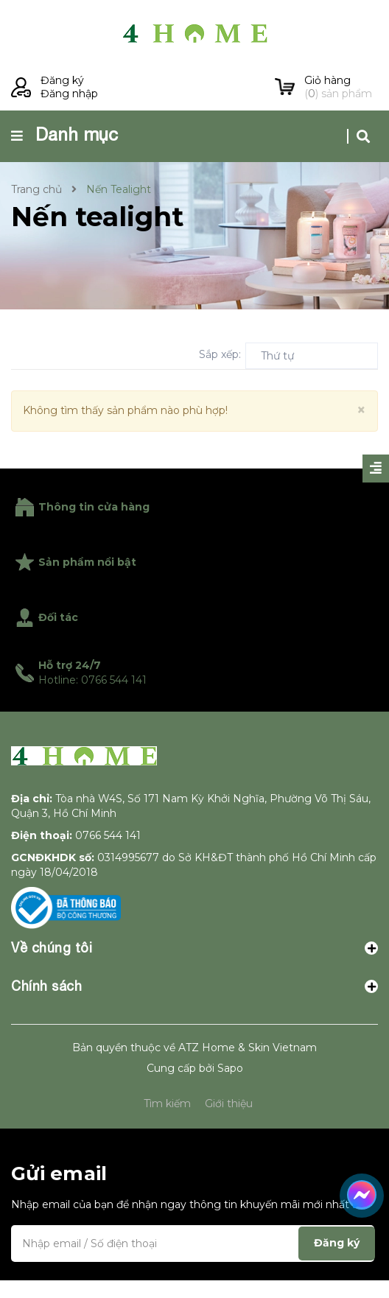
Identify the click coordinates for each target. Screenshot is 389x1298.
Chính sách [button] (194, 1003)
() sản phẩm (341, 87)
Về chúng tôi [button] (194, 965)
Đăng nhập (69, 93)
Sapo (230, 1085)
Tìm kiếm (167, 1121)
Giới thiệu (229, 1121)
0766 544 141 (108, 853)
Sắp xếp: (220, 354)
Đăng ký (62, 80)
